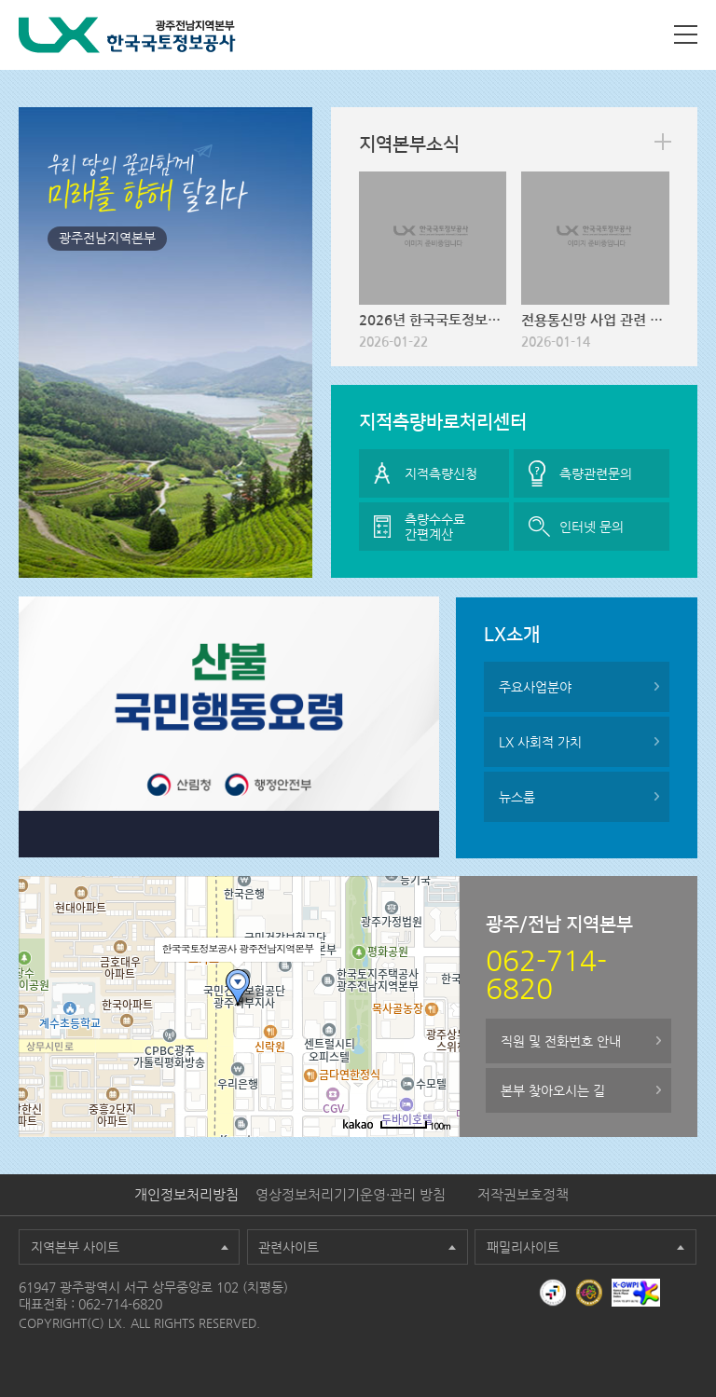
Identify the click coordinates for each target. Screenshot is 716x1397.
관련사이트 (288, 1246)
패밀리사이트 (523, 1246)
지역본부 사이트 (75, 1246)
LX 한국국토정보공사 (127, 35)
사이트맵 (685, 34)
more (662, 141)
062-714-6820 (120, 1303)
